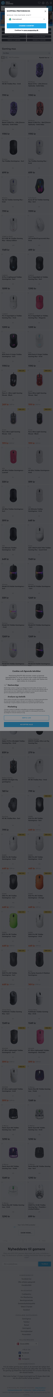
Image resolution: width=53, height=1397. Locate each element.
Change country (26, 26)
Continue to (26, 30)
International (15, 19)
